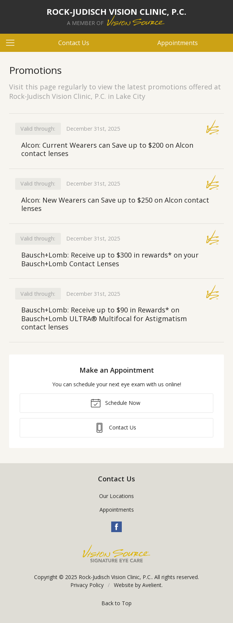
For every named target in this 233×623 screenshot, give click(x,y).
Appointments (177, 43)
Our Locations (116, 496)
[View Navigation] (13, 42)
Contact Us (73, 43)
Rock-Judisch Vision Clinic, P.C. (115, 577)
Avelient (152, 585)
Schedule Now (115, 402)
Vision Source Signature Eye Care (116, 553)
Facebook (116, 527)
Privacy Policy (87, 585)
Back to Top (116, 603)
